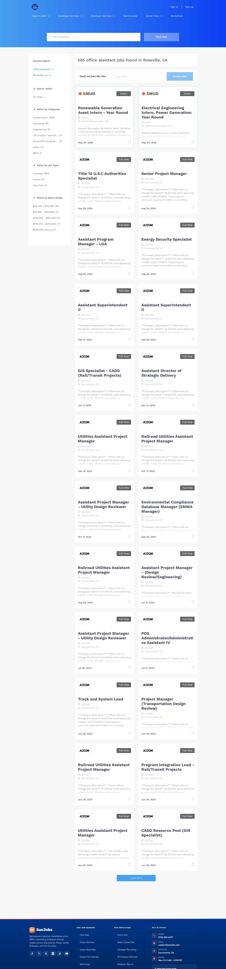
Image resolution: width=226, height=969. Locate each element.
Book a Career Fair (125, 942)
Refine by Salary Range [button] (49, 197)
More (36, 153)
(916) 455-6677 (165, 937)
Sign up (189, 6)
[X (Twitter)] (46, 953)
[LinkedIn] (53, 953)
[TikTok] (60, 953)
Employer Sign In (125, 964)
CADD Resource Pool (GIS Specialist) (165, 832)
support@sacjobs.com (169, 945)
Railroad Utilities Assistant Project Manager (167, 438)
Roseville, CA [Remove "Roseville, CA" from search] (40, 75)
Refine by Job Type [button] (47, 165)
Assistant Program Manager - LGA (96, 241)
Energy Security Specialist (166, 239)
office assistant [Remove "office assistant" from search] (41, 69)
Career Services (87, 942)
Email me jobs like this (93, 76)
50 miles (38, 97)
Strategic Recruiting (126, 950)
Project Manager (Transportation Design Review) (163, 704)
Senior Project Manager (164, 173)
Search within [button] (44, 88)
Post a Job (122, 935)
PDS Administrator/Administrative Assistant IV (167, 638)
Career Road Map (88, 950)
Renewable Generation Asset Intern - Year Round (103, 110)
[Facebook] (32, 953)
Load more (136, 878)
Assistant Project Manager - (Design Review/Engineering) (167, 572)
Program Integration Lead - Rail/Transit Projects (167, 767)
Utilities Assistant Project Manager (102, 438)
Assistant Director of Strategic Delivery (161, 373)
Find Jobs (161, 36)
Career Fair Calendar (89, 957)
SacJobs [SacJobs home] (40, 930)
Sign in (174, 6)
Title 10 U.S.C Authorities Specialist (102, 176)
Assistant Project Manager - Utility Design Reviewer (103, 504)
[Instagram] (39, 953)
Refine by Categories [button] (48, 109)
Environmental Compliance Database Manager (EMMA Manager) (167, 507)
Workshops (85, 964)
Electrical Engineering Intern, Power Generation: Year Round (167, 112)
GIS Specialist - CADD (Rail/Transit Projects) (99, 373)
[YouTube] (66, 953)
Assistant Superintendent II (103, 307)
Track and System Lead (100, 699)
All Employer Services (127, 957)
